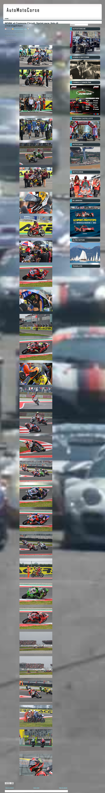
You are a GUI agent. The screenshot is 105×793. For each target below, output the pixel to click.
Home (7, 18)
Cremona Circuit (18, 29)
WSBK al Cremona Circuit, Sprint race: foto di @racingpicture (31, 24)
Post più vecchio (63, 787)
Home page (36, 787)
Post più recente (9, 787)
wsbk (25, 29)
